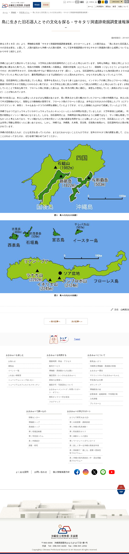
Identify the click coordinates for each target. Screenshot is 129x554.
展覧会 (108, 6)
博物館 (37, 4)
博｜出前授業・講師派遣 (80, 422)
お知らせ (12, 361)
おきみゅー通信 (96, 370)
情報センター (34, 417)
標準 (77, 2)
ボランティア (95, 384)
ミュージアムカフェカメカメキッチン (24, 384)
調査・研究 (33, 445)
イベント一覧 (13, 370)
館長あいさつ (95, 361)
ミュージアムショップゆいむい (21, 380)
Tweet (77, 339)
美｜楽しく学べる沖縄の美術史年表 (84, 445)
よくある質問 (22, 471)
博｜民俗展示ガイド (78, 431)
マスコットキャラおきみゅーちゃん (104, 375)
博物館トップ (34, 422)
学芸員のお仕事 (96, 380)
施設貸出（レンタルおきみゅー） (63, 375)
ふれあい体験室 (14, 375)
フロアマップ (54, 401)
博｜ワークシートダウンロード (82, 441)
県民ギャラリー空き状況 (59, 397)
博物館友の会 (95, 389)
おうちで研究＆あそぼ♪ (79, 417)
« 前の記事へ (54, 321)
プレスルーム (95, 403)
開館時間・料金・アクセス (60, 361)
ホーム (90, 6)
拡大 (82, 2)
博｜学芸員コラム (36, 436)
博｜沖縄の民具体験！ (79, 426)
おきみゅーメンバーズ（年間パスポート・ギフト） (64, 391)
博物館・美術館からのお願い (61, 370)
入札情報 (93, 398)
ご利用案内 (99, 6)
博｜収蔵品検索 (35, 431)
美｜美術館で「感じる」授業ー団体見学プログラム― (85, 451)
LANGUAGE (115, 2)
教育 (114, 6)
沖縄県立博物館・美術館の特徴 (103, 366)
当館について (123, 6)
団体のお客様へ (55, 380)
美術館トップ (34, 426)
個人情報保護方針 (61, 471)
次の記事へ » (76, 321)
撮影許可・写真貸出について (61, 384)
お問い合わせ (40, 471)
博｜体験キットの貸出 (79, 436)
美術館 (46, 4)
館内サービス (54, 366)
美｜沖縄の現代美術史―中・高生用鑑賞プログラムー (85, 459)
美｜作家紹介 (34, 441)
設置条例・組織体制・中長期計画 (104, 394)
